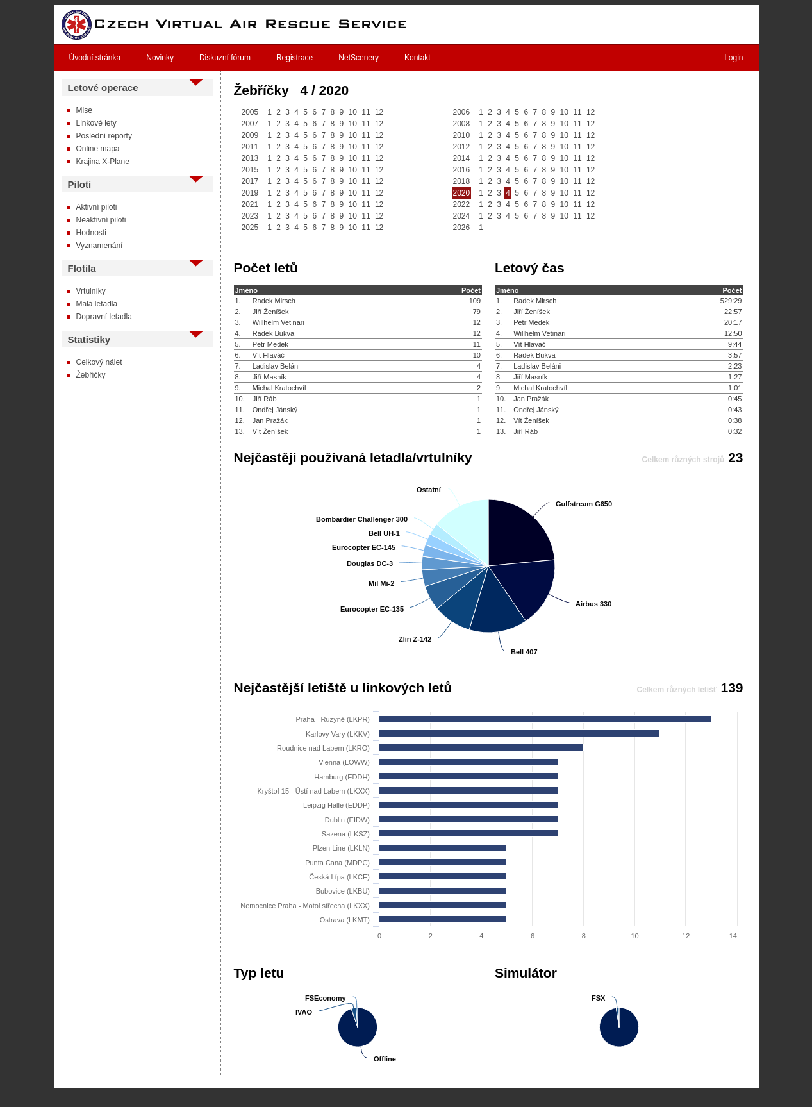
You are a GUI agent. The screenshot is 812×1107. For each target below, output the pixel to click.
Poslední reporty (104, 135)
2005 (250, 112)
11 (365, 112)
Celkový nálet (99, 362)
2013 (250, 158)
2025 (250, 227)
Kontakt (417, 57)
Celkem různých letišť (676, 689)
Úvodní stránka (95, 57)
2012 (461, 146)
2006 (461, 112)
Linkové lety (96, 123)
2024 (461, 216)
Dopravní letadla (104, 316)
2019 (250, 192)
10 (353, 112)
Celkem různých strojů (683, 459)
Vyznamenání (99, 245)
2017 (250, 181)
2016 (461, 169)
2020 (461, 192)
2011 (250, 146)
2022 (461, 204)
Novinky (160, 57)
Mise (84, 110)
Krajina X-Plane (102, 161)
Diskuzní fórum (225, 57)
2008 (461, 123)
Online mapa (98, 148)
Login (733, 57)
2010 (461, 135)
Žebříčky (91, 374)
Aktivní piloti (96, 207)
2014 (461, 158)
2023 (250, 216)
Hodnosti (91, 232)
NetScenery (358, 57)
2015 (250, 169)
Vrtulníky (91, 291)
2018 (461, 181)
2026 (461, 227)
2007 (250, 123)
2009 (250, 135)
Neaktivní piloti (101, 219)
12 (379, 112)
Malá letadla (97, 303)
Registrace (294, 57)
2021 (250, 204)
